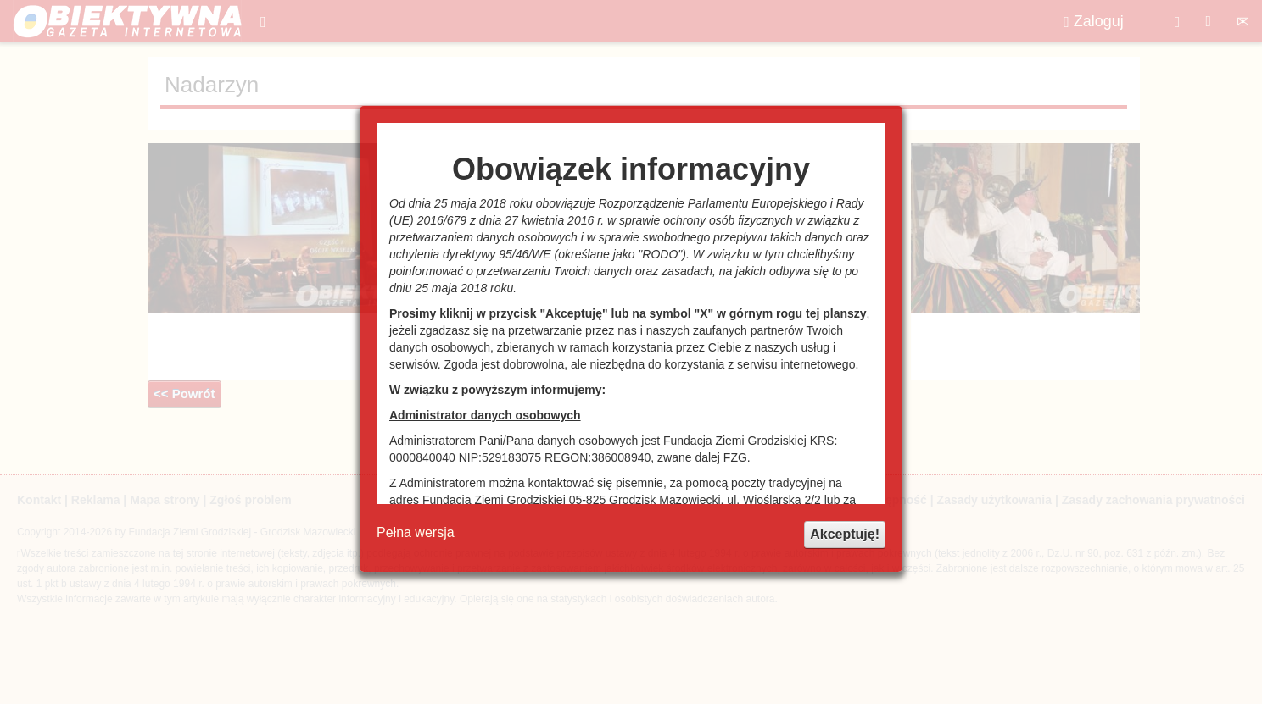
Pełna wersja (416, 532)
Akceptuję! (844, 534)
